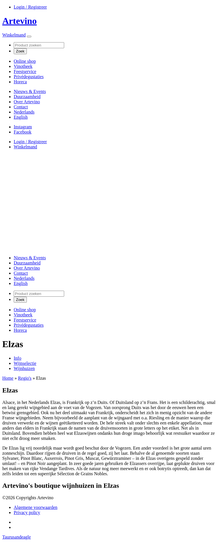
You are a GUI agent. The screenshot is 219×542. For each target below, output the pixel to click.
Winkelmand (14, 35)
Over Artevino (27, 101)
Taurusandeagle (16, 537)
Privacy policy (27, 512)
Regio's (24, 378)
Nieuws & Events (30, 91)
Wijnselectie (25, 363)
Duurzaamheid (27, 96)
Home (7, 378)
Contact (21, 106)
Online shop (25, 61)
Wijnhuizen (24, 368)
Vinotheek (23, 66)
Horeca (20, 81)
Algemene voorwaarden (35, 507)
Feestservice (25, 71)
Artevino (19, 21)
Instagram (23, 126)
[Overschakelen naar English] (21, 117)
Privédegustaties (29, 76)
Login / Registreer (30, 7)
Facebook (22, 132)
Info (17, 358)
